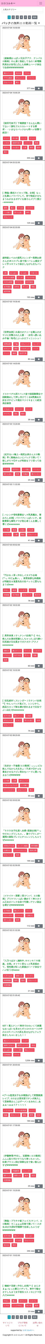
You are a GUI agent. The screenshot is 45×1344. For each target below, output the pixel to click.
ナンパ (6, 138)
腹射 (14, 353)
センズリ (36, 344)
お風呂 (22, 530)
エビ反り (16, 147)
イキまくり (8, 409)
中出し (6, 590)
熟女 (23, 534)
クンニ (32, 138)
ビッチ (20, 277)
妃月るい (16, 469)
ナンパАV (17, 1050)
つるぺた (34, 273)
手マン (6, 147)
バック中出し (18, 1305)
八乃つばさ (8, 976)
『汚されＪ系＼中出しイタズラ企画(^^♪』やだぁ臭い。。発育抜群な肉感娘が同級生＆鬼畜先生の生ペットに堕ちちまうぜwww (21, 580)
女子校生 (29, 282)
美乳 (31, 147)
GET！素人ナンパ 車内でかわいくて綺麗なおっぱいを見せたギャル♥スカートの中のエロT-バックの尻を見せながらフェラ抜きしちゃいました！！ (22, 1030)
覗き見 (37, 595)
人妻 (24, 147)
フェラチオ (30, 277)
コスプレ (33, 1301)
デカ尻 (20, 208)
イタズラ (37, 651)
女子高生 (7, 287)
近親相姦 (7, 985)
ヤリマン (19, 282)
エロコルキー (8, 3)
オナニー (7, 349)
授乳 (16, 980)
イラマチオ (8, 1110)
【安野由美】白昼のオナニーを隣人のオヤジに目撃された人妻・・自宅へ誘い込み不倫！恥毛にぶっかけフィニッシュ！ (21, 335)
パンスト (36, 469)
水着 (38, 720)
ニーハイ (19, 915)
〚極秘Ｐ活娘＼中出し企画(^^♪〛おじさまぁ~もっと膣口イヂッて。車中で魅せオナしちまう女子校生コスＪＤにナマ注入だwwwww (21, 1290)
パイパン (31, 78)
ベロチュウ (25, 349)
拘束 (36, 143)
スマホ (6, 1305)
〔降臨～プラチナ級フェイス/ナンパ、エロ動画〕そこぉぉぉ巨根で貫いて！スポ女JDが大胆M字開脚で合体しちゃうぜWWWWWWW (22, 1225)
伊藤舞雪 (16, 1171)
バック (23, 138)
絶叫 (38, 147)
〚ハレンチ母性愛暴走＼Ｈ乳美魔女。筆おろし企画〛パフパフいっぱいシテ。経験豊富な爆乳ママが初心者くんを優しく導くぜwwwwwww (21, 519)
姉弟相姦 (7, 980)
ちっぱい (24, 273)
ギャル (28, 911)
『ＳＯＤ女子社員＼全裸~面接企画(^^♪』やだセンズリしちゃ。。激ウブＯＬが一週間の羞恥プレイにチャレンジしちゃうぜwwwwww (22, 835)
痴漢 (14, 590)
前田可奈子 (17, 143)
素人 (17, 82)
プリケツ (7, 655)
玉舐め (25, 474)
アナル (27, 73)
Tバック (28, 651)
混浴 (23, 980)
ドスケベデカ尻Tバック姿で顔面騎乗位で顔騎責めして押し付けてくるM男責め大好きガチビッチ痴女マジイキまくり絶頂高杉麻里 (22, 398)
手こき (25, 287)
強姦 (5, 1115)
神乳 (28, 212)
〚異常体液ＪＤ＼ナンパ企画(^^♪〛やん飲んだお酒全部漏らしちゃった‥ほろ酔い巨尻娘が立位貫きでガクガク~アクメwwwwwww (22, 640)
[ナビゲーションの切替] (40, 3)
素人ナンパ (8, 73)
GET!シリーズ (23, 1045)
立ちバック (8, 82)
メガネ (6, 143)
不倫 (16, 344)
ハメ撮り (7, 212)
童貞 (14, 530)
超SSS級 (7, 291)
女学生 (16, 287)
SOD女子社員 (9, 846)
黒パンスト (36, 474)
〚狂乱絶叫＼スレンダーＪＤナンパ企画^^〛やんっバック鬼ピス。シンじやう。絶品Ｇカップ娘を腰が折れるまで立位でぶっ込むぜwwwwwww (21, 705)
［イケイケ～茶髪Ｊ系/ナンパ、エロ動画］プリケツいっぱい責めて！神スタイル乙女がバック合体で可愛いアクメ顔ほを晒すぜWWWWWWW (21, 900)
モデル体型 (8, 282)
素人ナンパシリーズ (11, 1041)
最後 (34, 17)
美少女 (18, 73)
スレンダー (8, 915)
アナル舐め (8, 78)
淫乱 (33, 287)
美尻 (5, 660)
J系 (5, 273)
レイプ (32, 1110)
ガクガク (19, 409)
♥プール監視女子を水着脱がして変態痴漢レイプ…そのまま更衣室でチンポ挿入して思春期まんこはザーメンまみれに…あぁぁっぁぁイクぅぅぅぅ (22, 1100)
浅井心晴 (33, 850)
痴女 (23, 414)
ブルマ (32, 590)
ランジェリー (9, 790)
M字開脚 (34, 846)
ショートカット (20, 850)
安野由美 (7, 344)
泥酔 (35, 655)
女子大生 (17, 655)
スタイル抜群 (9, 277)
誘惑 (16, 349)
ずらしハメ (20, 78)
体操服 (6, 595)
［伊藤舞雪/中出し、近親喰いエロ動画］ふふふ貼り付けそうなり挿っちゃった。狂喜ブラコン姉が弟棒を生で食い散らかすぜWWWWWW (22, 1160)
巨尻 (17, 474)
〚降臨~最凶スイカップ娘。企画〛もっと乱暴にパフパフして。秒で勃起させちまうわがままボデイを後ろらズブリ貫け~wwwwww (21, 197)
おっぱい (13, 273)
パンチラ (23, 590)
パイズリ (30, 208)
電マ (5, 152)
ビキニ (18, 720)
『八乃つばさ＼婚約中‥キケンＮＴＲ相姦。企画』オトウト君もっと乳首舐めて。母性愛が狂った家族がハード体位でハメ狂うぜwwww (21, 965)
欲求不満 (23, 353)
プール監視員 (21, 1110)
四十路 (15, 138)
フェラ (25, 1041)
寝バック (7, 1175)
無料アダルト (9, 1045)
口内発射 (7, 1055)
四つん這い (18, 212)
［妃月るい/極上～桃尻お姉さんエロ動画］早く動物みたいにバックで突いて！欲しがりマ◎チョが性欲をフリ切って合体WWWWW (21, 459)
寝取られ (19, 976)
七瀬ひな (29, 915)
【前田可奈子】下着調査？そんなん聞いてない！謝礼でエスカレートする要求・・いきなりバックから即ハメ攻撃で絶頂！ (21, 128)
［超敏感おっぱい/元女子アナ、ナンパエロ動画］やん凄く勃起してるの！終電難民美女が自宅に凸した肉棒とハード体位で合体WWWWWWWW (22, 63)
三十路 (6, 530)
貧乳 (31, 1115)
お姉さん (7, 850)
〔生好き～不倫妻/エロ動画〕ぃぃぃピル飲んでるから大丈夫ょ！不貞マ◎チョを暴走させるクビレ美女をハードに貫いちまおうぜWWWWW (22, 770)
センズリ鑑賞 (23, 846)
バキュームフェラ (10, 785)
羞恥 (24, 1115)
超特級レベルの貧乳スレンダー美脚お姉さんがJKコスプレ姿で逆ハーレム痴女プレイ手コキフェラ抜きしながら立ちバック (22, 262)
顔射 (38, 1115)
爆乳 (5, 208)
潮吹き (6, 651)
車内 (33, 1045)
